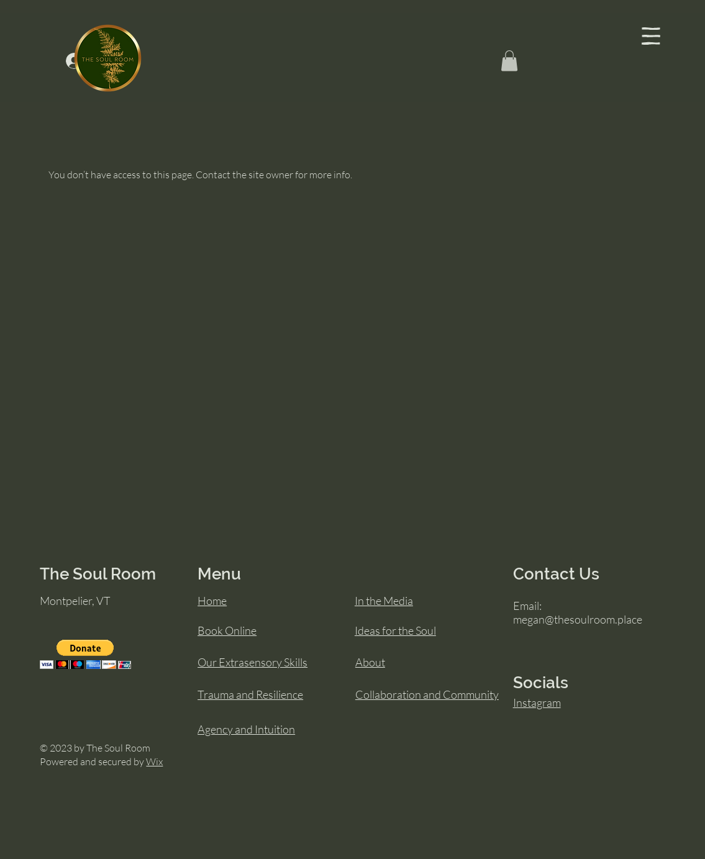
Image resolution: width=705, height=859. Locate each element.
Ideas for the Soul (395, 630)
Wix (154, 761)
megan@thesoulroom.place (577, 619)
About (370, 662)
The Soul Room (98, 574)
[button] (651, 36)
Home (212, 600)
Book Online (227, 630)
